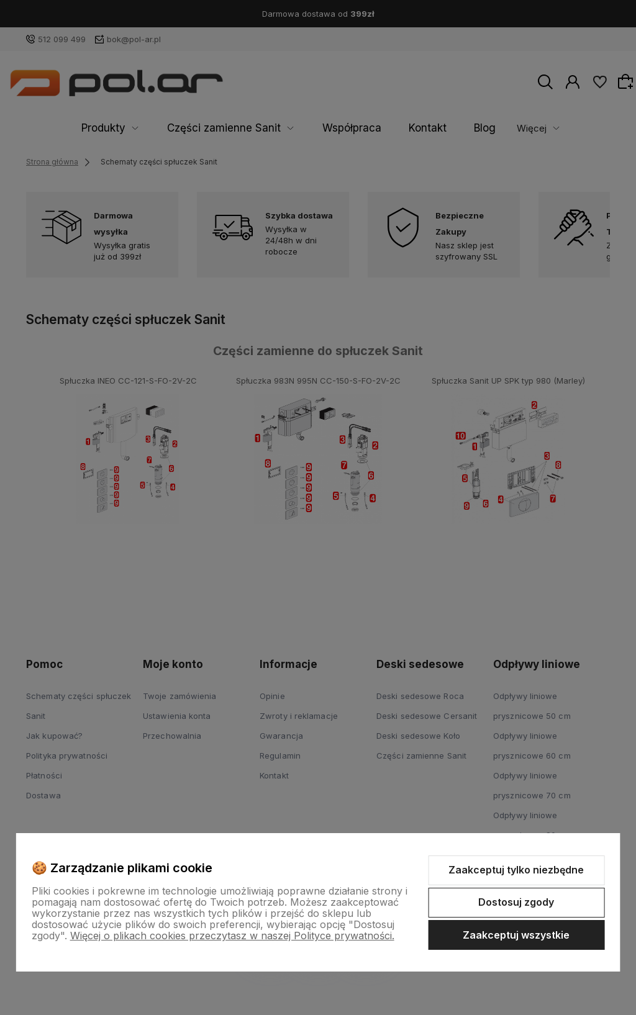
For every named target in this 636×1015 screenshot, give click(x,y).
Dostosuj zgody (516, 902)
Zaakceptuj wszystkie (516, 935)
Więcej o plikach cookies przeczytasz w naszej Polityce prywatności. (232, 935)
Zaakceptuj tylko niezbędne (516, 870)
